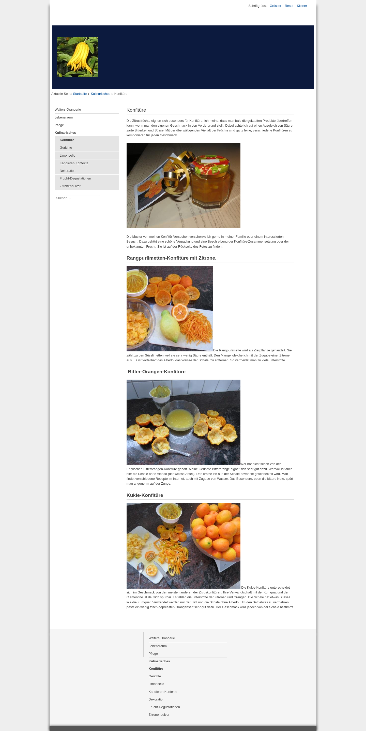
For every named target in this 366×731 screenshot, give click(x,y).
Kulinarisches (100, 94)
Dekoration (67, 171)
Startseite (80, 94)
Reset (289, 6)
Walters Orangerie (68, 109)
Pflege (59, 125)
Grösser (275, 6)
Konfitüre (67, 140)
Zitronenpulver (70, 186)
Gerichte (66, 148)
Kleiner (302, 6)
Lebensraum (64, 117)
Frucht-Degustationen (75, 178)
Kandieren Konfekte (74, 163)
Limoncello (67, 155)
